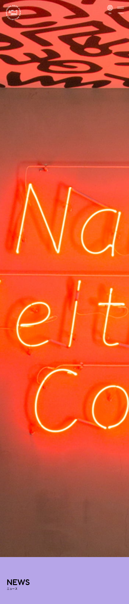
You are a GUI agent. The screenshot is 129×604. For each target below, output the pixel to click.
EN (110, 13)
